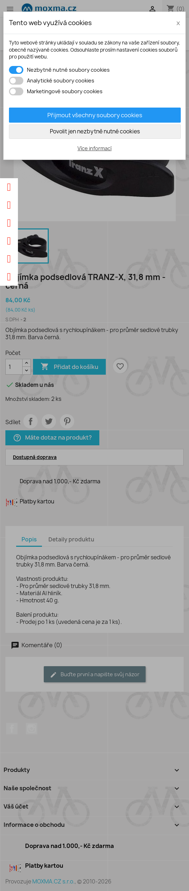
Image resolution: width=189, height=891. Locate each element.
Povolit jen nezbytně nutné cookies (95, 131)
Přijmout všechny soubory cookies (94, 115)
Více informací (94, 148)
